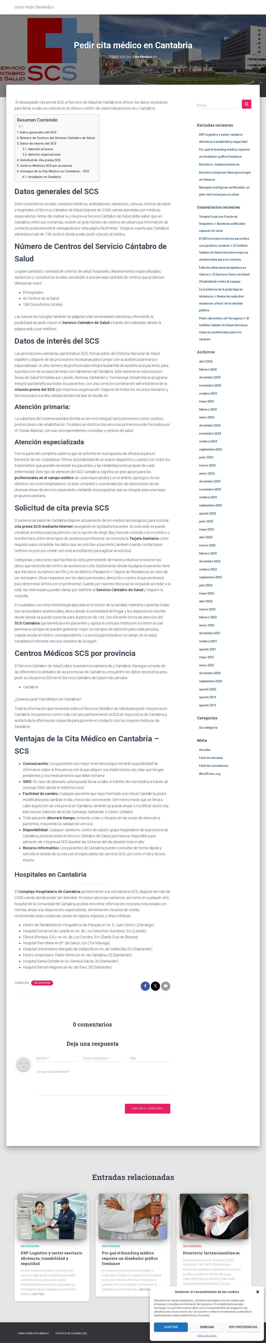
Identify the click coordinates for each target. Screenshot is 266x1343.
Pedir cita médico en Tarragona (220, 318)
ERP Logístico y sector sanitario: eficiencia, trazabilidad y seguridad (52, 1258)
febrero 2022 (208, 617)
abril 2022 (206, 601)
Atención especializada (46, 154)
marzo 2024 (207, 465)
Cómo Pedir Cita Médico (33, 1333)
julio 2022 (205, 585)
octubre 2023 (208, 497)
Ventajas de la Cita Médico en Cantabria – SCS (56, 171)
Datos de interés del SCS (39, 143)
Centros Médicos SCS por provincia (47, 165)
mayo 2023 (206, 529)
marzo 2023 (207, 545)
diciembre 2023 (209, 481)
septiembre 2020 (210, 681)
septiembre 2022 (210, 577)
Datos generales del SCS (39, 132)
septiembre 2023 (210, 505)
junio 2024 (206, 457)
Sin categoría (42, 983)
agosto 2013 (207, 705)
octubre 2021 (208, 641)
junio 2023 (206, 521)
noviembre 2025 (210, 385)
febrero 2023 (208, 553)
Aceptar (171, 1327)
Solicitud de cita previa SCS (41, 160)
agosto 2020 (207, 689)
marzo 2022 (207, 609)
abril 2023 (206, 537)
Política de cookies (207, 1335)
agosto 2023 (207, 513)
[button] (258, 1292)
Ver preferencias (243, 1327)
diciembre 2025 (209, 377)
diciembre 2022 (209, 561)
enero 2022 (206, 625)
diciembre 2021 (209, 633)
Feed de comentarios (213, 765)
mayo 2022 (206, 593)
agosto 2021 (207, 649)
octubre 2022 (208, 569)
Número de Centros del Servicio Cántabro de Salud (59, 138)
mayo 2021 (206, 657)
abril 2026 (206, 361)
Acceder (205, 749)
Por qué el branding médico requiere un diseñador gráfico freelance (130, 1258)
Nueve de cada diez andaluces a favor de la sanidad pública (221, 303)
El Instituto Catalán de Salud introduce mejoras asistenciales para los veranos (223, 252)
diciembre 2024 (209, 425)
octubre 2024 (208, 441)
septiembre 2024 (210, 449)
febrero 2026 (208, 369)
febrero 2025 (208, 409)
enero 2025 (206, 417)
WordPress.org (209, 773)
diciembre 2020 (209, 673)
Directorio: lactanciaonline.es (219, 164)
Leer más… (39, 1294)
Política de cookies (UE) (71, 1333)
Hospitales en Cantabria (46, 177)
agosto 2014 (207, 697)
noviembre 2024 (210, 433)
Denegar (207, 1327)
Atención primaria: (42, 149)
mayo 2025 (206, 401)
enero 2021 (206, 665)
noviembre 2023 (210, 489)
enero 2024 (206, 473)
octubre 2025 (208, 393)
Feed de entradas (211, 757)
